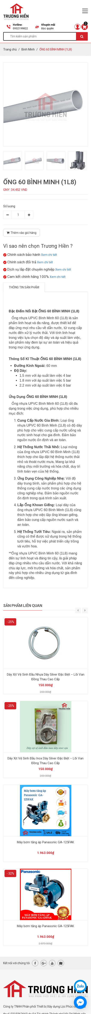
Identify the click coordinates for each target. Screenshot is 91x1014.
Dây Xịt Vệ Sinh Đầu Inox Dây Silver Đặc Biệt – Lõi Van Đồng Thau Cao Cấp (45, 760)
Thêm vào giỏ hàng (21, 232)
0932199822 (20, 28)
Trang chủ (10, 49)
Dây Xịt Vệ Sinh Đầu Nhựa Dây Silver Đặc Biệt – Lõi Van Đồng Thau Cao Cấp (45, 677)
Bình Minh (28, 49)
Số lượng (9, 206)
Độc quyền (47, 28)
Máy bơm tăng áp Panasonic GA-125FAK (45, 842)
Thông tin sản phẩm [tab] (24, 287)
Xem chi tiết (49, 254)
